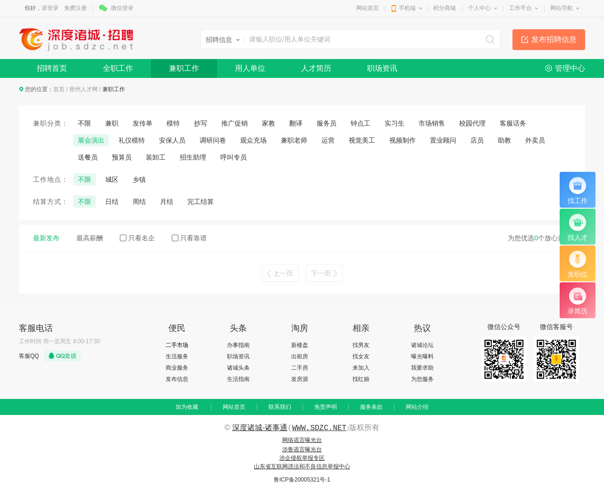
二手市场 (177, 345)
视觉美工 (362, 140)
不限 (84, 123)
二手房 (299, 367)
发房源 (299, 379)
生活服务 (177, 356)
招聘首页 (52, 68)
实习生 (394, 123)
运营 (328, 140)
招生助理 (193, 157)
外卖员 (535, 140)
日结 (111, 201)
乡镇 (139, 179)
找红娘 (360, 379)
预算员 (122, 157)
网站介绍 (417, 407)
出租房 (299, 356)
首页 (59, 89)
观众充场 (253, 140)
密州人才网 (83, 89)
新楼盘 (299, 345)
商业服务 (177, 367)
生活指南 (238, 379)
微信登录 (122, 8)
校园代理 (472, 123)
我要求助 (422, 367)
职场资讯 (382, 68)
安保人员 (172, 140)
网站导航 (561, 8)
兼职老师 (294, 140)
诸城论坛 (422, 345)
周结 (139, 201)
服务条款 (371, 407)
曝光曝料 (422, 356)
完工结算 (200, 201)
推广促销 (234, 123)
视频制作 (402, 140)
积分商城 (444, 8)
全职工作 (118, 68)
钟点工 (360, 123)
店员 (477, 140)
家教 (268, 123)
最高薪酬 (89, 238)
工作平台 (520, 8)
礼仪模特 (131, 140)
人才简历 (316, 68)
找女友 (360, 356)
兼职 (111, 123)
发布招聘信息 (554, 39)
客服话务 (513, 123)
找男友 (360, 345)
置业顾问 (443, 140)
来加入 (360, 367)
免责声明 (325, 407)
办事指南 (238, 345)
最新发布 (46, 238)
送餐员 (88, 157)
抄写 (200, 123)
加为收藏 (187, 407)
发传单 (142, 123)
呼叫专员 (233, 157)
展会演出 (91, 140)
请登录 (50, 8)
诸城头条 (238, 367)
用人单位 (250, 68)
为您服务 (422, 379)
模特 (173, 123)
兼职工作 (184, 68)
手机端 (407, 8)
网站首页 (367, 8)
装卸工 (156, 157)
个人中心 (479, 8)
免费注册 (75, 8)
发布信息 (177, 379)
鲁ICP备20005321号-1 (302, 479)
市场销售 (432, 123)
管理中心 (570, 68)
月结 (166, 201)
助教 (504, 140)
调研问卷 (213, 140)
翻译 (295, 123)
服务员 (326, 123)
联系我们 (279, 407)
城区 (111, 179)
